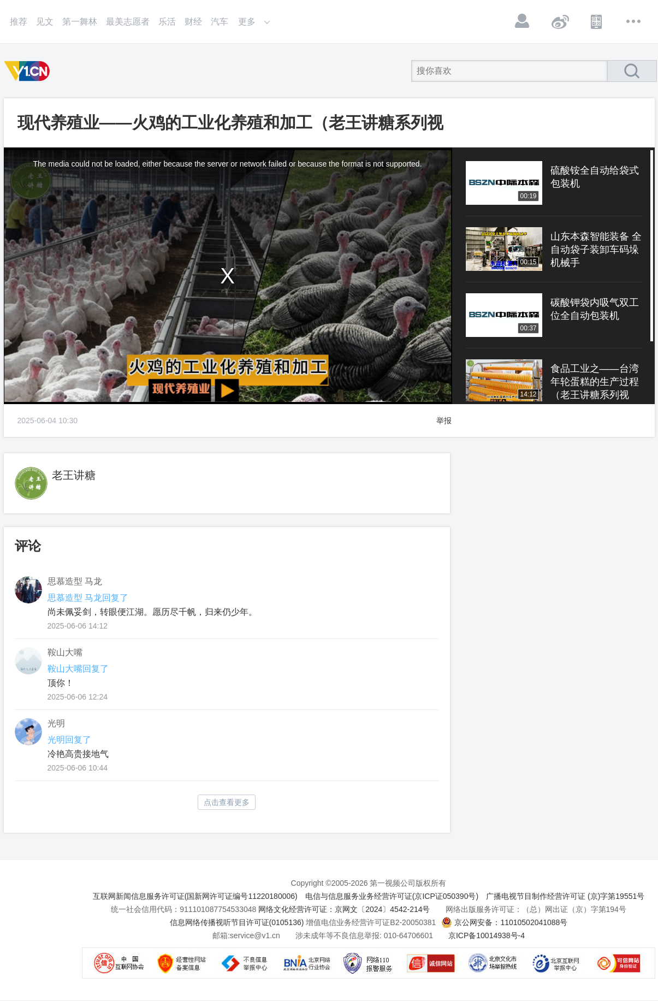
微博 (559, 21)
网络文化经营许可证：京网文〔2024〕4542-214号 (344, 909)
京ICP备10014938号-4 (486, 935)
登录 (522, 21)
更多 (634, 21)
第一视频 (29, 71)
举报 (444, 420)
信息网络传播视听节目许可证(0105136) (237, 922)
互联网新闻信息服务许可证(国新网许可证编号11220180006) (195, 896)
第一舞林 (79, 21)
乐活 (167, 21)
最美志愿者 (128, 21)
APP (596, 21)
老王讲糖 (74, 475)
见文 (45, 21)
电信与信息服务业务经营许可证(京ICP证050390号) (391, 896)
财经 (193, 21)
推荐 (18, 21)
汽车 (219, 21)
